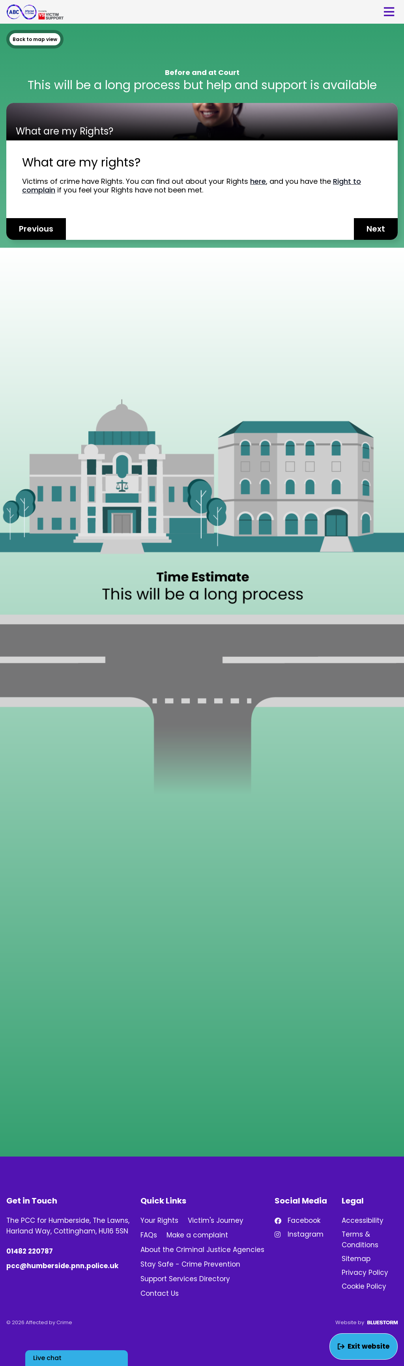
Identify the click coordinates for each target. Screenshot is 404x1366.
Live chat (47, 1357)
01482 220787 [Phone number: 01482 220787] (29, 1251)
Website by (366, 1322)
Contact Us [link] (159, 1293)
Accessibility (362, 1220)
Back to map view (35, 39)
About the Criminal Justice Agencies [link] (202, 1249)
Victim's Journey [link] (215, 1220)
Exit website (363, 1346)
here (258, 181)
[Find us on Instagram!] (303, 1234)
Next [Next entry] (376, 228)
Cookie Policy (364, 1286)
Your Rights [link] (159, 1220)
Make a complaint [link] (197, 1235)
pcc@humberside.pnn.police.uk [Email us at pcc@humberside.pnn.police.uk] (62, 1266)
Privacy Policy (365, 1272)
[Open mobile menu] (389, 12)
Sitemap (356, 1258)
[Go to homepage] (35, 11)
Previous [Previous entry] (36, 228)
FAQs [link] (148, 1235)
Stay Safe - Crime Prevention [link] (190, 1264)
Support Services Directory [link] (185, 1279)
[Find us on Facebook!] (303, 1220)
